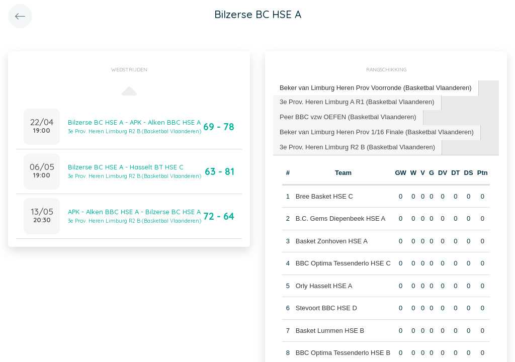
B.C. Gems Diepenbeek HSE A (340, 218)
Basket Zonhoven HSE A (332, 241)
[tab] (376, 88)
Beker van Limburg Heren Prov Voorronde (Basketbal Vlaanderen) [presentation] (376, 88)
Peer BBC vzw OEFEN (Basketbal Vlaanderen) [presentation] (348, 117)
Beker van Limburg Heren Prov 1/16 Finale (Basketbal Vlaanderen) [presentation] (377, 132)
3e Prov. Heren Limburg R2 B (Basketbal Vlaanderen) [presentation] (357, 147)
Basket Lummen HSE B (330, 330)
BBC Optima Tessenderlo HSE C (343, 263)
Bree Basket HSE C (324, 196)
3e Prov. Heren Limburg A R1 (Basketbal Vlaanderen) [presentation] (357, 102)
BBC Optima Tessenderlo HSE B (343, 352)
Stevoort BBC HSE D (326, 308)
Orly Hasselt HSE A (324, 286)
